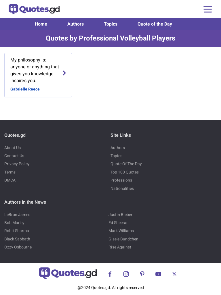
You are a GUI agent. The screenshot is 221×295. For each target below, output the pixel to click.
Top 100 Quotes (124, 172)
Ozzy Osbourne (18, 247)
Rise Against (119, 247)
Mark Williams (121, 231)
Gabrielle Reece (25, 89)
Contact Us (14, 156)
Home (41, 24)
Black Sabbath (17, 239)
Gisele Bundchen (123, 239)
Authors (75, 24)
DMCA (10, 180)
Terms (10, 172)
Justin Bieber (120, 215)
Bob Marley (14, 223)
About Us (12, 148)
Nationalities (122, 189)
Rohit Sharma (16, 231)
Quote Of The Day (126, 164)
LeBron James (17, 215)
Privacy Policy (17, 164)
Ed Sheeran (118, 223)
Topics (110, 24)
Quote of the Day (155, 24)
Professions (121, 180)
